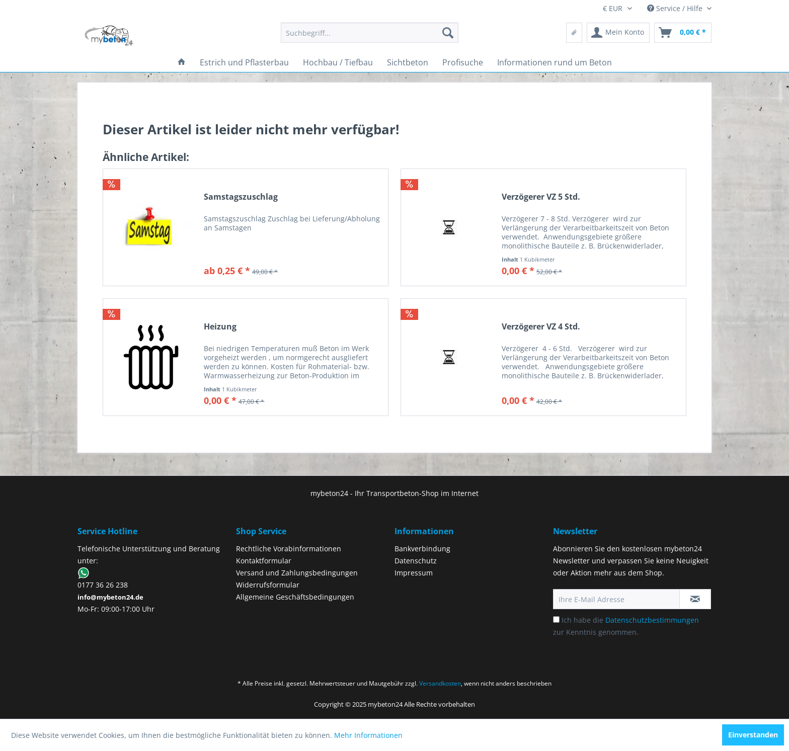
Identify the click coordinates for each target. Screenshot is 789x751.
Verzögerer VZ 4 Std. (541, 326)
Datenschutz (416, 560)
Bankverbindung (422, 548)
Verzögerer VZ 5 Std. (541, 197)
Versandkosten (440, 683)
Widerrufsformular (267, 585)
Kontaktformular (263, 560)
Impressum (414, 572)
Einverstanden (753, 734)
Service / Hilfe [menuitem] (675, 8)
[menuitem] (369, 33)
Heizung (220, 326)
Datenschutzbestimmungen (652, 620)
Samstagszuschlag (241, 197)
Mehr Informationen (368, 735)
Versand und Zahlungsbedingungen (297, 572)
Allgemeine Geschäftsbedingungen (295, 597)
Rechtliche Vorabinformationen (288, 548)
